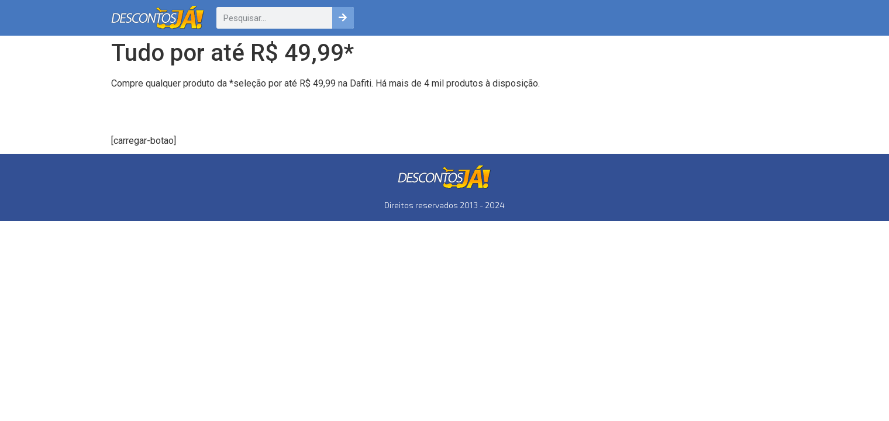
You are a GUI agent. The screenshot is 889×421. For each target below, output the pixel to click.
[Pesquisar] (343, 18)
